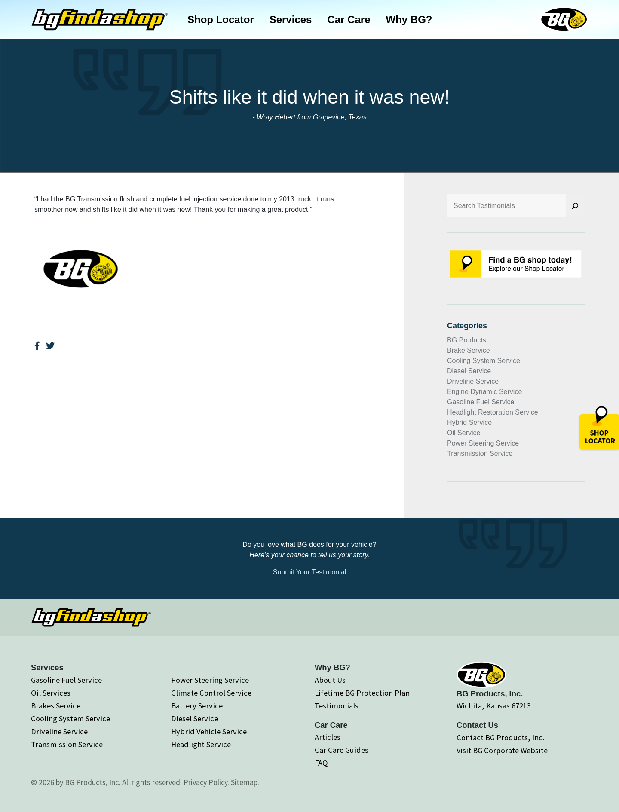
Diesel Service (469, 371)
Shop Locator (220, 19)
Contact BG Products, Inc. (500, 737)
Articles (327, 737)
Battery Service (197, 706)
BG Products (466, 340)
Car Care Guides (341, 750)
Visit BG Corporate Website (502, 750)
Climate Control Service (211, 693)
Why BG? (409, 19)
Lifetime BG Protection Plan (362, 693)
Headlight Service (201, 744)
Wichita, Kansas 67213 (494, 706)
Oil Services (50, 693)
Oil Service (463, 433)
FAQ (321, 763)
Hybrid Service (469, 422)
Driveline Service (473, 381)
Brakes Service (55, 706)
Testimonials (337, 706)
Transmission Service (479, 453)
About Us (330, 680)
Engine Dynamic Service (484, 391)
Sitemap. (245, 782)
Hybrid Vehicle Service (209, 731)
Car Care (348, 19)
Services (291, 19)
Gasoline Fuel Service (481, 402)
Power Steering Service (483, 443)
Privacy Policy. (206, 782)
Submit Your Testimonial (309, 572)
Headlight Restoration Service (492, 412)
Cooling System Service (483, 360)
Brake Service (468, 350)
